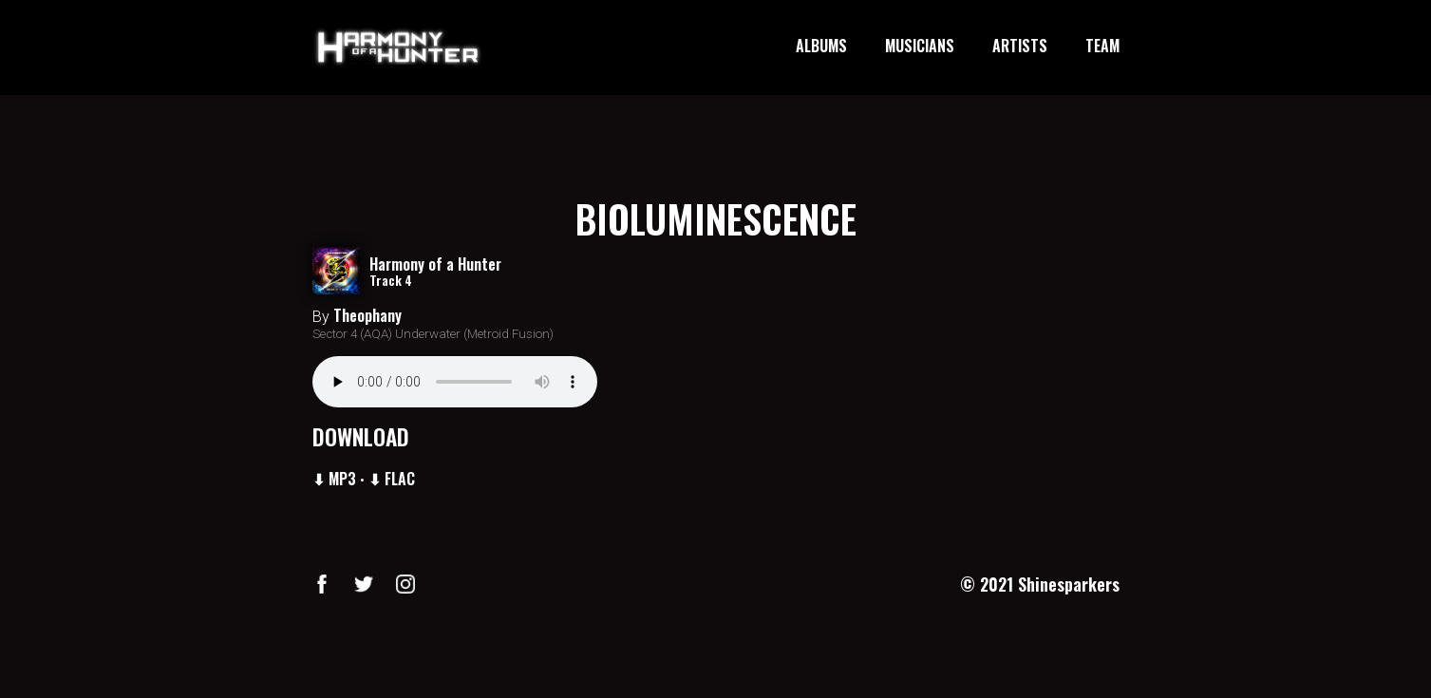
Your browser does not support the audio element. (454, 381)
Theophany (367, 315)
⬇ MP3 (334, 478)
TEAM (1102, 46)
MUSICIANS (919, 46)
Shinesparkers (1069, 584)
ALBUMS (821, 46)
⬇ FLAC (391, 478)
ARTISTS (1019, 46)
